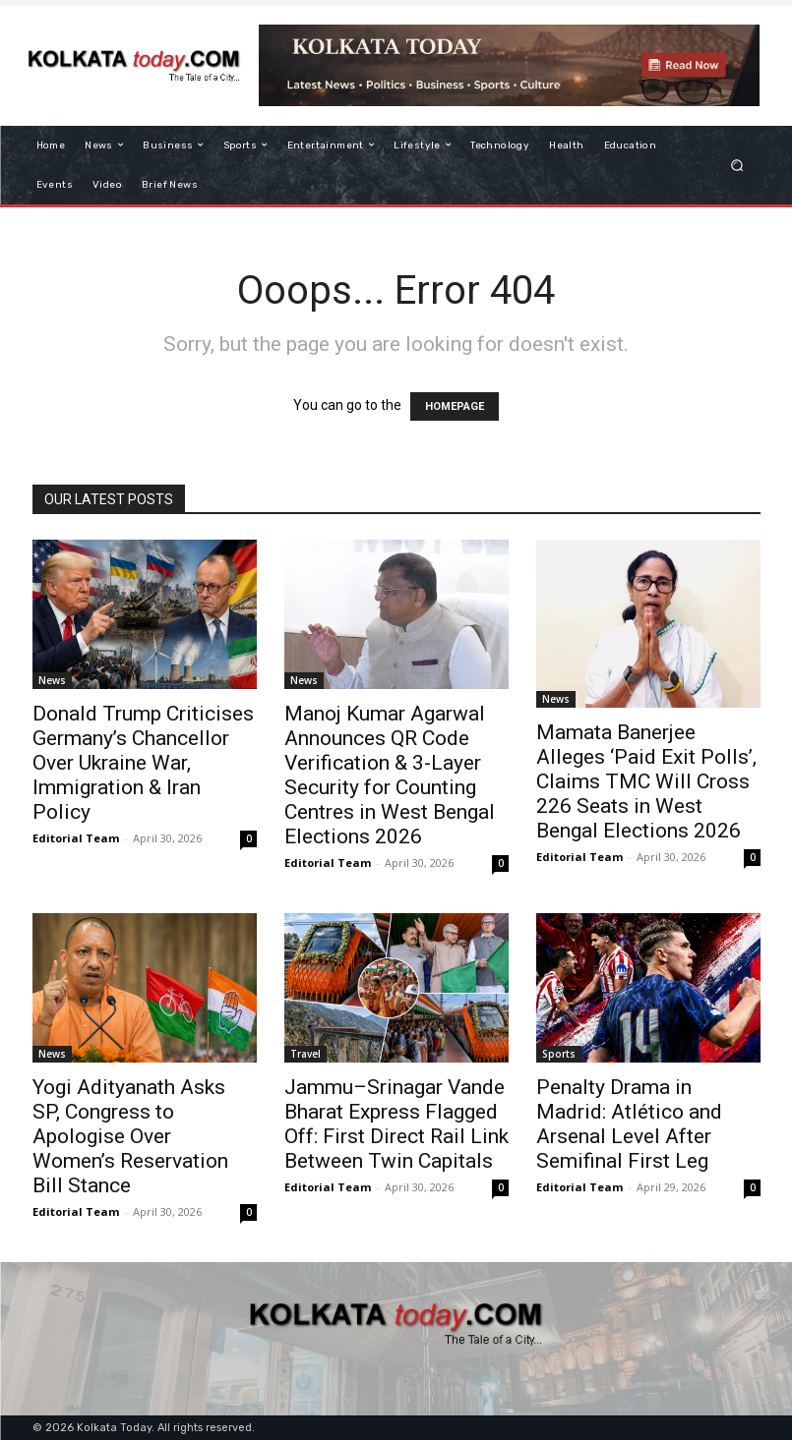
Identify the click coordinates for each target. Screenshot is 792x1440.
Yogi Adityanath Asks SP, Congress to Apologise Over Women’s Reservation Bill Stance (130, 1136)
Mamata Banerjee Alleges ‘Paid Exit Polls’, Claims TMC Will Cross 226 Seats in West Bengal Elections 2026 (646, 781)
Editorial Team (75, 838)
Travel (305, 1054)
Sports (559, 1054)
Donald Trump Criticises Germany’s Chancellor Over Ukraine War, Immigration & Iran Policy (143, 763)
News (52, 680)
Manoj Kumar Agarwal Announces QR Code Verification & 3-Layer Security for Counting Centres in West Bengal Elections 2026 (389, 775)
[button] (736, 164)
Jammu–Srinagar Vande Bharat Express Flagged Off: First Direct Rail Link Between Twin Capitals (396, 1124)
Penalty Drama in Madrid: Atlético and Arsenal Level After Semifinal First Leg (629, 1124)
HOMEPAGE (454, 406)
